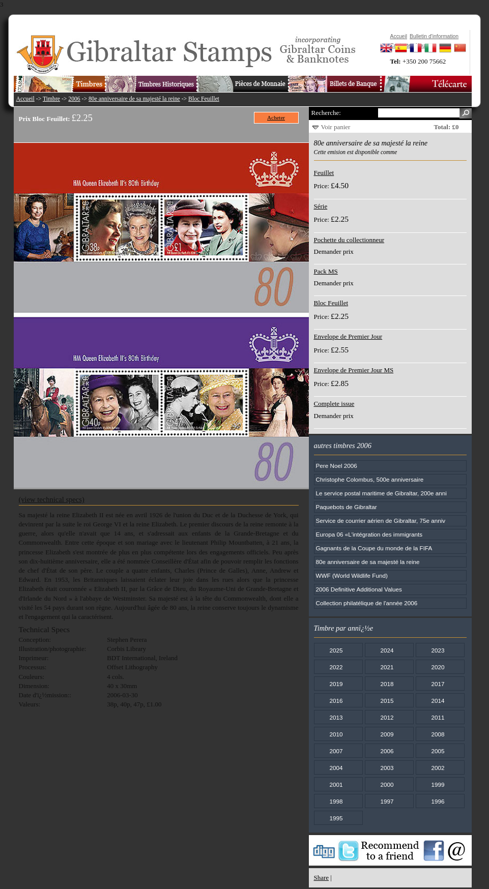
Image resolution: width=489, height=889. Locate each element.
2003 (386, 767)
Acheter (276, 117)
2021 (386, 667)
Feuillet (324, 172)
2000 (386, 784)
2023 (437, 650)
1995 (335, 818)
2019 (335, 683)
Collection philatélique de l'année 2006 (367, 603)
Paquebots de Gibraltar (346, 506)
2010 (335, 734)
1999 (437, 784)
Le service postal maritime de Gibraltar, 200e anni (381, 493)
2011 (437, 717)
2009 (386, 734)
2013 (335, 717)
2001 (335, 784)
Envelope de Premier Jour (348, 336)
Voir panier (336, 127)
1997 (386, 801)
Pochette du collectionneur (349, 240)
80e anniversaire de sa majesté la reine (134, 99)
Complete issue (334, 403)
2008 (437, 734)
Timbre (51, 99)
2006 (74, 99)
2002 (437, 767)
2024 (386, 650)
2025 (335, 650)
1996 (437, 801)
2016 (335, 700)
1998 (335, 801)
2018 (386, 683)
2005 (437, 751)
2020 (437, 667)
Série (321, 206)
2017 (437, 683)
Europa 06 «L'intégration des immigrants (369, 534)
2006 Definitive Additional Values (359, 589)
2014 (437, 700)
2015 (386, 700)
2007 (335, 751)
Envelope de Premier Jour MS (354, 370)
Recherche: (326, 112)
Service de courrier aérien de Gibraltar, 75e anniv (381, 520)
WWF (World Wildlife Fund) (352, 575)
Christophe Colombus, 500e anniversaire (370, 479)
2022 (335, 667)
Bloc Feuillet (203, 99)
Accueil (25, 99)
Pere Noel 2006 (336, 465)
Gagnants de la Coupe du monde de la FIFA (374, 548)
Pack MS (326, 271)
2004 (335, 767)
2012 (386, 717)
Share (321, 877)
